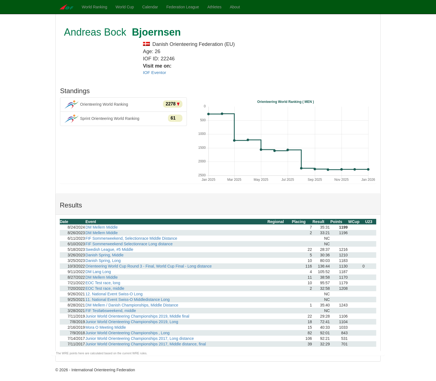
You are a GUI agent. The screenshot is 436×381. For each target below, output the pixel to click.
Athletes (214, 7)
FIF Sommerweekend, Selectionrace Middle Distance (131, 238)
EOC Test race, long (102, 283)
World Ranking (94, 7)
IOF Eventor (154, 72)
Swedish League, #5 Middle (109, 249)
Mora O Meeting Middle (105, 327)
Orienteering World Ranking (123, 104)
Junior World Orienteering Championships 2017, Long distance (139, 338)
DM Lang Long (98, 271)
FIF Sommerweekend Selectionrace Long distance (129, 244)
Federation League (182, 7)
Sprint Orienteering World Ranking (123, 119)
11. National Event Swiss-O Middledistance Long (127, 299)
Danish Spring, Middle (104, 255)
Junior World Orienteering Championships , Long (127, 333)
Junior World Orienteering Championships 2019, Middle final (137, 316)
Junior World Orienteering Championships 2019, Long (131, 322)
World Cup (125, 7)
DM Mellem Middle (101, 227)
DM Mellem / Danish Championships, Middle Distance (131, 305)
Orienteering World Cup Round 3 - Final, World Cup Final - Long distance (148, 266)
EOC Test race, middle (104, 288)
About (235, 7)
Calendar (150, 7)
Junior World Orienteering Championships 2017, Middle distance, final (145, 344)
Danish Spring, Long (103, 260)
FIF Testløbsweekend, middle (110, 310)
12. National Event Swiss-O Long (113, 294)
